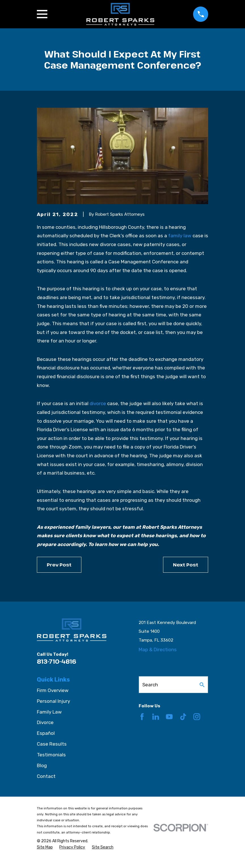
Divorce (45, 722)
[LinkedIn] (155, 716)
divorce (98, 403)
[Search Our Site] (202, 684)
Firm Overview (53, 690)
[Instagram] (196, 716)
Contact (46, 776)
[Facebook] (142, 716)
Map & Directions (158, 649)
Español (46, 733)
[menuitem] (45, 847)
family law (179, 235)
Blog (42, 765)
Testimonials (51, 755)
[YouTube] (169, 716)
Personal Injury (53, 701)
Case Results (52, 744)
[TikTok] (183, 716)
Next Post (185, 564)
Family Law (49, 712)
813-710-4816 (56, 661)
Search (150, 684)
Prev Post (59, 564)
